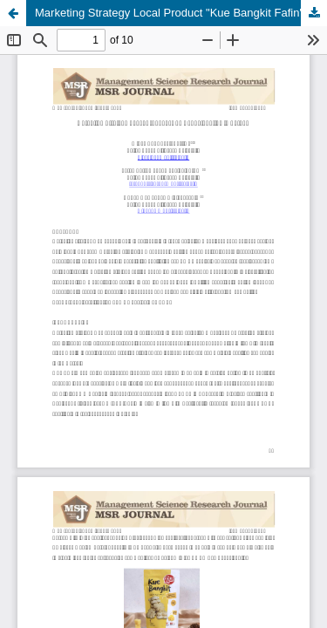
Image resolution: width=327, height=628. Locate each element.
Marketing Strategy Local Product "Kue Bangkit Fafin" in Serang (181, 12)
